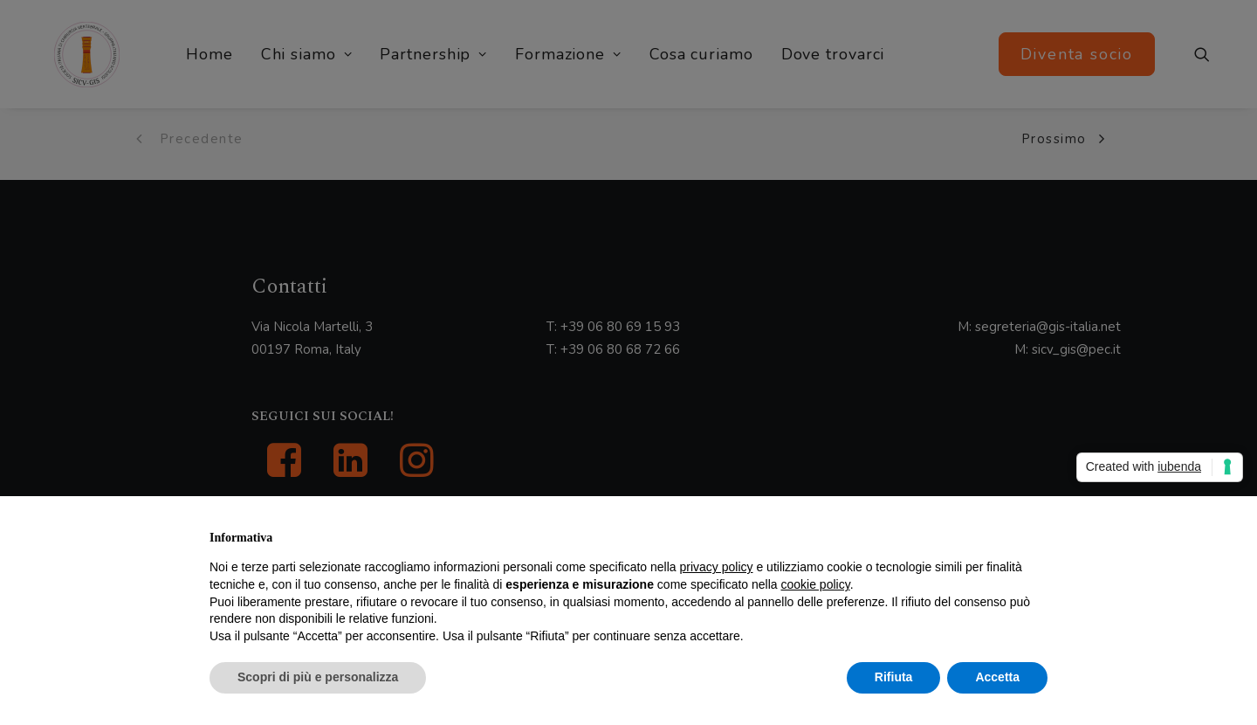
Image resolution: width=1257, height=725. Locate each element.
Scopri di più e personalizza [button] (317, 677)
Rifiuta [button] (894, 677)
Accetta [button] (997, 677)
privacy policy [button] (716, 567)
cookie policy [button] (815, 584)
